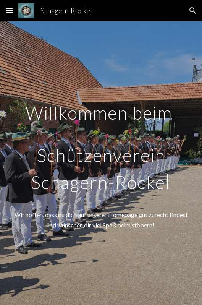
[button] (9, 10)
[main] (101, 147)
